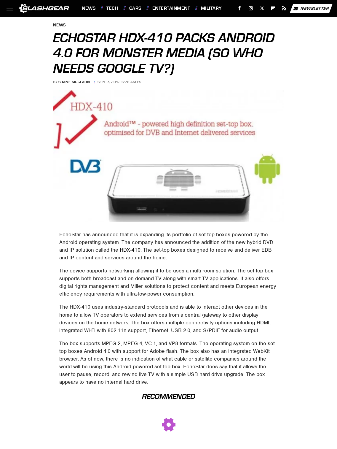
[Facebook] (239, 8)
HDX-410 (130, 250)
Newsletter (311, 8)
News (88, 8)
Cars (135, 8)
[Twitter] (262, 8)
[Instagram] (251, 8)
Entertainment (171, 8)
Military (211, 8)
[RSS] (284, 8)
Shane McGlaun (74, 82)
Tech (112, 8)
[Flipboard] (273, 8)
